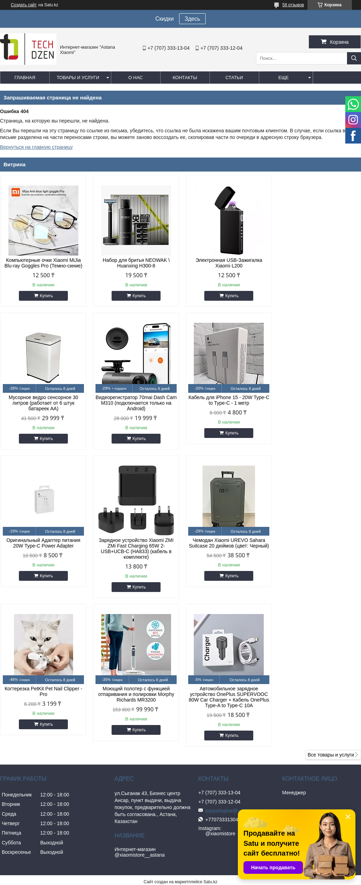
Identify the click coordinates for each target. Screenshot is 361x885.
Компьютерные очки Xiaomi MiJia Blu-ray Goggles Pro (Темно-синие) (43, 263)
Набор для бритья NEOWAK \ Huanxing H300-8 (134, 263)
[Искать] (354, 58)
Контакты (184, 77)
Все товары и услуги (330, 617)
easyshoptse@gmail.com (229, 673)
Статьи (234, 77)
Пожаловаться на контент (222, 750)
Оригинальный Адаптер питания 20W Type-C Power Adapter (226, 405)
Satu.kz (210, 744)
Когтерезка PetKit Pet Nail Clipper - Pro (135, 554)
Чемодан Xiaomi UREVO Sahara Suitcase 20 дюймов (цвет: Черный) (43, 554)
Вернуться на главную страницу (36, 147)
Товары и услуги (78, 77)
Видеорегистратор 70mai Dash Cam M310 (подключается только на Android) (42, 408)
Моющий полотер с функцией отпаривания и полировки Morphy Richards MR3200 (226, 557)
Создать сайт (24, 4)
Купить (45, 295)
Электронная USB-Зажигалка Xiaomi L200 (226, 263)
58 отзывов (293, 4)
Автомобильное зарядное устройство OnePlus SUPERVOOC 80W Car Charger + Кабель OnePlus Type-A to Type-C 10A (318, 560)
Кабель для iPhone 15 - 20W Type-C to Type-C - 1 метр (134, 405)
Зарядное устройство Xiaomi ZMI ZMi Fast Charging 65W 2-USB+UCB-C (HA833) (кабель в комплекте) (318, 411)
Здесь (192, 19)
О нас (135, 77)
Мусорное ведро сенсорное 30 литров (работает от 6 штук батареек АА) (318, 265)
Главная (24, 77)
